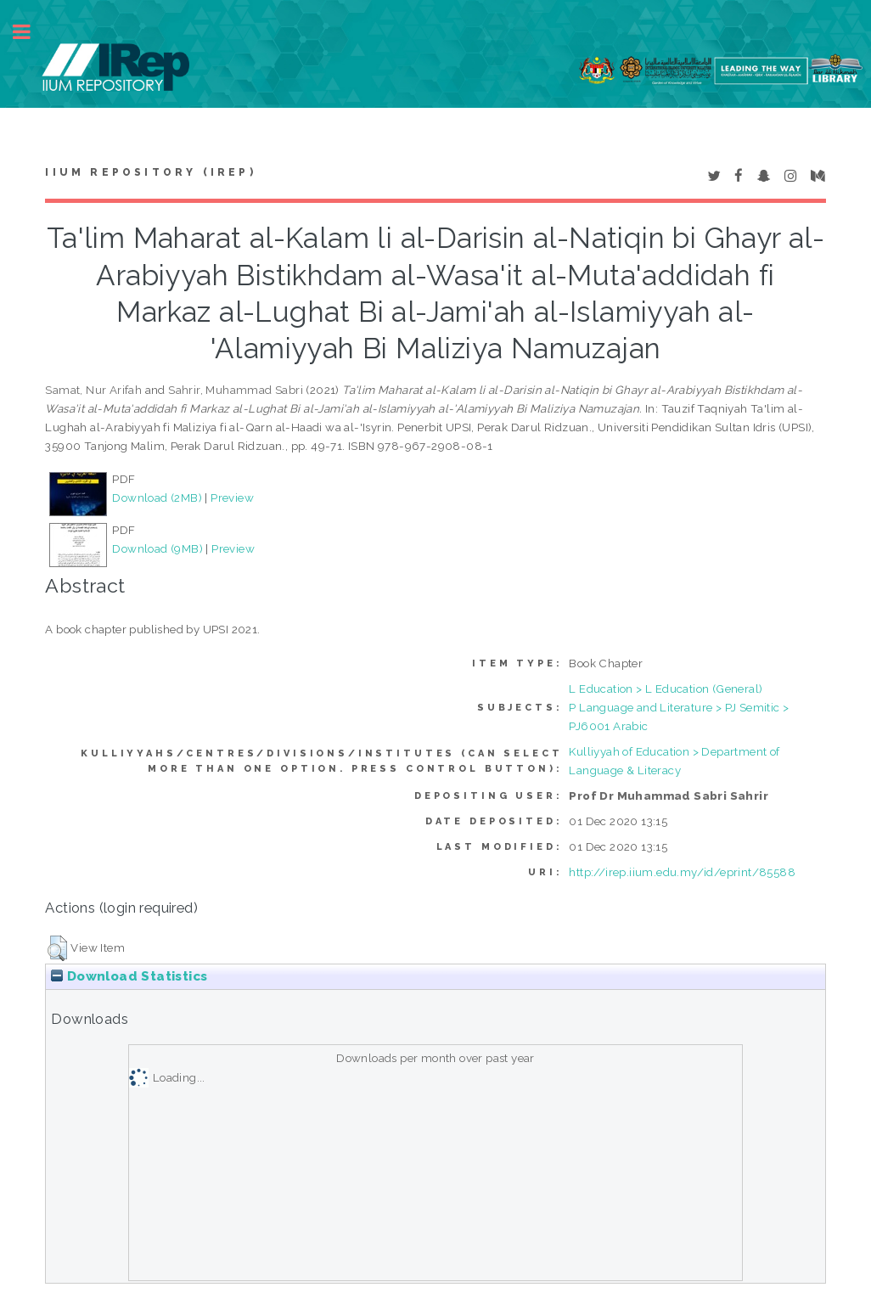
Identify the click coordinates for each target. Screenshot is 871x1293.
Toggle (30, 32)
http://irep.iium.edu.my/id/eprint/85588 (682, 872)
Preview (232, 497)
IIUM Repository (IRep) (150, 172)
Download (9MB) (157, 548)
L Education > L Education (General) (665, 688)
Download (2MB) (157, 497)
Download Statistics (129, 976)
